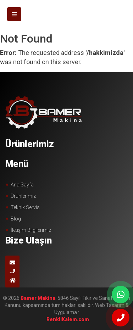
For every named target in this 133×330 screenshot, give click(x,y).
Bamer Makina (38, 298)
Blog (16, 219)
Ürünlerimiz (23, 196)
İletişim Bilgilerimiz (31, 230)
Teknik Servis (25, 207)
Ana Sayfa (22, 185)
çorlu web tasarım (66, 319)
